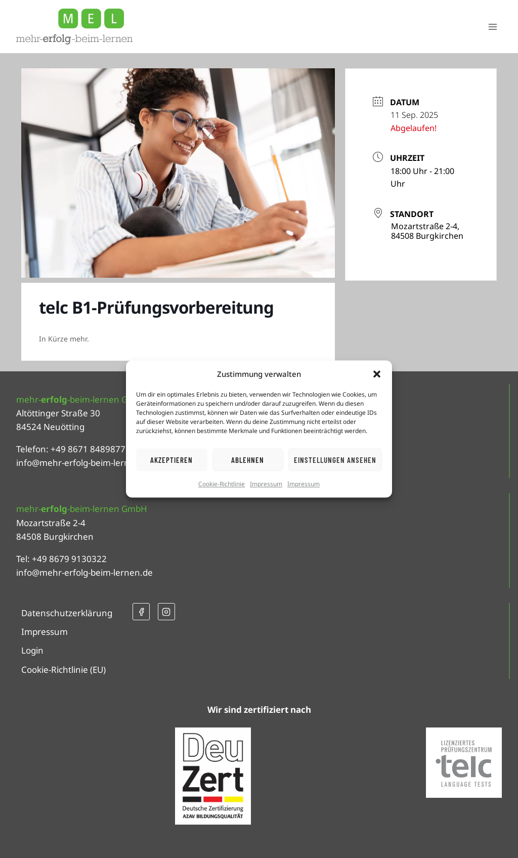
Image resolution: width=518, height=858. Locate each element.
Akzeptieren (171, 459)
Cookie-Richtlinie (221, 484)
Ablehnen (247, 459)
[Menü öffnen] (492, 26)
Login (32, 650)
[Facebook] (141, 611)
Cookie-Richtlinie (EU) (63, 669)
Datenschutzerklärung (66, 613)
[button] (377, 374)
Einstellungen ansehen (335, 459)
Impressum (266, 484)
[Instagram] (166, 611)
